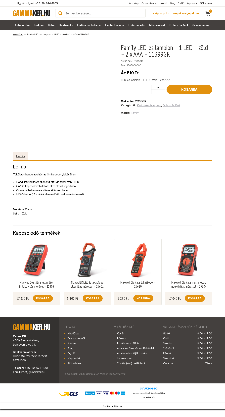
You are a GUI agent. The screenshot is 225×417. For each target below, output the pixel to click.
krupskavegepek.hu (186, 13)
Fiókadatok (206, 3)
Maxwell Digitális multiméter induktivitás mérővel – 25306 (36, 284)
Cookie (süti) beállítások (131, 363)
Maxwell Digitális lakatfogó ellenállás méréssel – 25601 (87, 284)
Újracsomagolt (201, 25)
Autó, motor (22, 25)
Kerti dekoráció (146, 105)
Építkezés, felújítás (89, 25)
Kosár (120, 333)
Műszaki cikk (157, 25)
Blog (172, 3)
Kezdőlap (134, 3)
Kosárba (189, 90)
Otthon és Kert (178, 25)
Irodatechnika (136, 25)
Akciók (164, 3)
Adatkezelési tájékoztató (132, 353)
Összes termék (149, 3)
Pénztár (121, 338)
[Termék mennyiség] (136, 89)
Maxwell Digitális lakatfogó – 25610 (137, 284)
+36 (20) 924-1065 (46, 3)
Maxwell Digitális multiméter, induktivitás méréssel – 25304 (188, 284)
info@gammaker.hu (33, 372)
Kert (158, 105)
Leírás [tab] (20, 156)
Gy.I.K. (181, 3)
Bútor (51, 25)
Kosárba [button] (42, 298)
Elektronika (66, 25)
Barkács (39, 25)
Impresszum (124, 358)
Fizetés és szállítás (128, 343)
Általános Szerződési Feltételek (136, 348)
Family (135, 112)
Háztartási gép (114, 25)
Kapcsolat (192, 3)
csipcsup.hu (161, 13)
